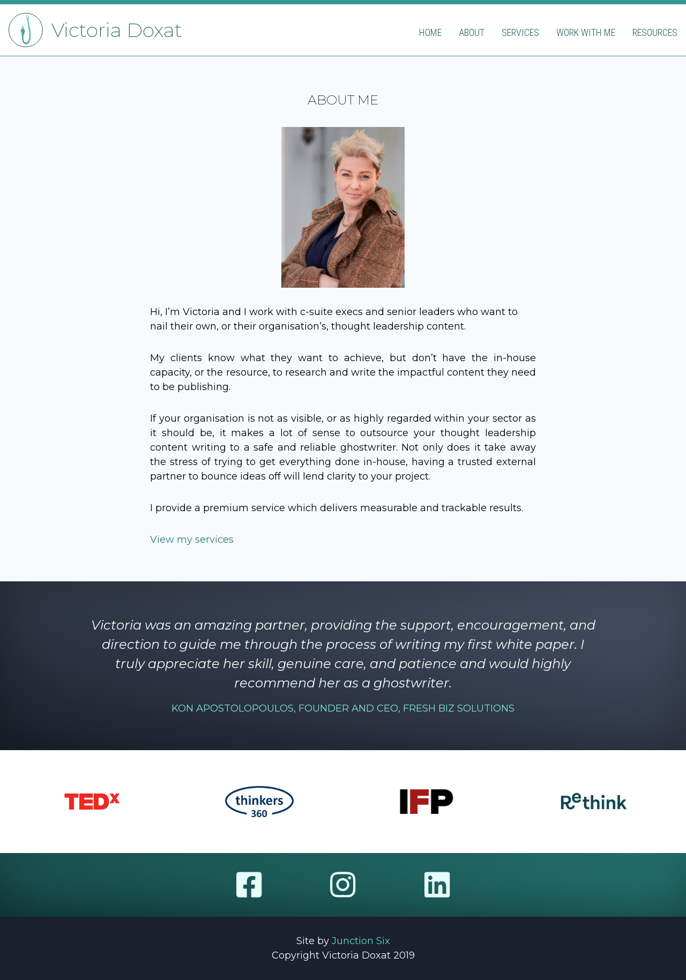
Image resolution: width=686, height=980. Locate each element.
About (471, 32)
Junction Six (361, 941)
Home (430, 32)
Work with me (585, 32)
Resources (654, 32)
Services (520, 32)
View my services (192, 539)
